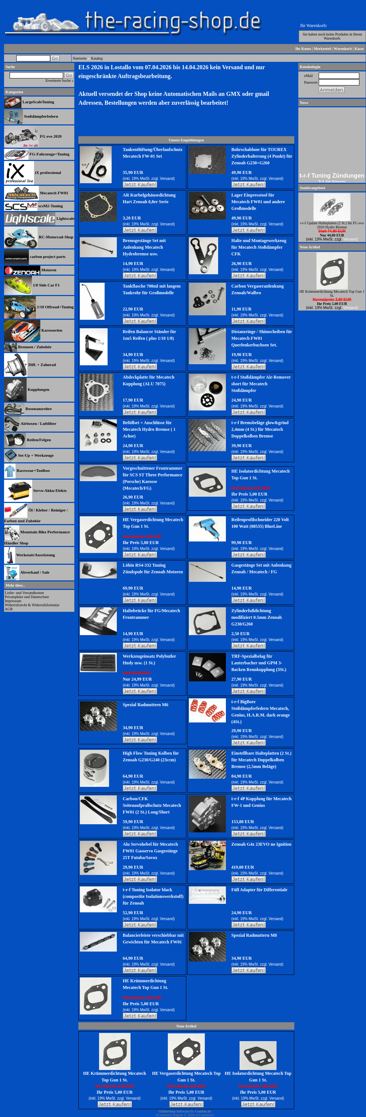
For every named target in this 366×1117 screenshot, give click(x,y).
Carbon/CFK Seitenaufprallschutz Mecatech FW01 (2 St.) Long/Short (152, 805)
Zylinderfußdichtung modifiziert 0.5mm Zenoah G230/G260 (256, 617)
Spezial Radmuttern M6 (145, 704)
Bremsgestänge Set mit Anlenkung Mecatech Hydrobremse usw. (144, 247)
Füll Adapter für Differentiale (259, 889)
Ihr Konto (303, 49)
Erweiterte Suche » (59, 80)
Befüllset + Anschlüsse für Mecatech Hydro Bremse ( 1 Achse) (149, 429)
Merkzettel (322, 49)
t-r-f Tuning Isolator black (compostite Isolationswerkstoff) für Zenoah (153, 896)
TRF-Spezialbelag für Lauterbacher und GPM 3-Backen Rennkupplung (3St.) (258, 663)
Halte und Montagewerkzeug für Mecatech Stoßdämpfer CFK (259, 247)
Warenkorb (343, 49)
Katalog (97, 58)
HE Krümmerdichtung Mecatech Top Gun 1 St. (332, 293)
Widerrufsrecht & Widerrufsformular (32, 605)
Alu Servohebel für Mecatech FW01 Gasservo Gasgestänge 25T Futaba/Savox (150, 851)
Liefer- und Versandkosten (24, 593)
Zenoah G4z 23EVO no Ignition (261, 844)
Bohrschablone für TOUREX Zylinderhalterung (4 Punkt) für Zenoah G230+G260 (261, 156)
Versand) (167, 179)
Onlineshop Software (174, 1111)
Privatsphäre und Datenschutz (27, 597)
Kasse (359, 49)
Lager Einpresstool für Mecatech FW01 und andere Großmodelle (258, 201)
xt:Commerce (204, 1115)
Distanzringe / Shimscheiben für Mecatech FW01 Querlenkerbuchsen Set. (261, 338)
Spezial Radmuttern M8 (254, 935)
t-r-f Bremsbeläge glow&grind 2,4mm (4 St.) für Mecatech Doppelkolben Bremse (260, 429)
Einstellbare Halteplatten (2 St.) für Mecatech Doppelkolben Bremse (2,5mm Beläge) (261, 760)
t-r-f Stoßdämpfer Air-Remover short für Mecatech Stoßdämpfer (261, 384)
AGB (9, 609)
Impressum (13, 601)
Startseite (80, 58)
